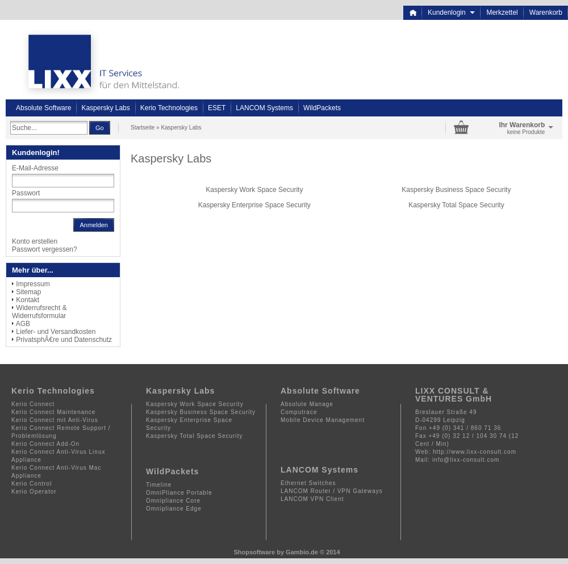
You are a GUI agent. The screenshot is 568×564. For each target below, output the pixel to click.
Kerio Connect (33, 404)
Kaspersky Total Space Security (456, 205)
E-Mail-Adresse (35, 168)
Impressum (32, 284)
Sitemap (28, 292)
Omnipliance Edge (174, 508)
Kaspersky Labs (105, 108)
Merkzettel (501, 12)
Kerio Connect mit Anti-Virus (54, 420)
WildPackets (322, 108)
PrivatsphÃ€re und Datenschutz (64, 340)
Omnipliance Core (173, 501)
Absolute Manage (307, 404)
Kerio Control (31, 484)
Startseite (142, 127)
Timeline (159, 485)
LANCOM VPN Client (312, 499)
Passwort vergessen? (44, 249)
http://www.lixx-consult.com (474, 452)
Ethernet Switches (308, 483)
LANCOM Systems (264, 108)
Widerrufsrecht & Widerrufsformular (39, 312)
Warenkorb (545, 12)
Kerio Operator (34, 491)
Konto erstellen (34, 241)
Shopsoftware (254, 552)
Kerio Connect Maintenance (53, 412)
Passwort (26, 193)
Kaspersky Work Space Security (254, 190)
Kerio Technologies (169, 108)
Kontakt (27, 300)
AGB (23, 324)
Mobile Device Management (323, 420)
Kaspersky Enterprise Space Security (254, 205)
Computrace (299, 412)
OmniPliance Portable (179, 493)
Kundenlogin (451, 12)
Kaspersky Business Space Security (456, 190)
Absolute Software (43, 108)
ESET (216, 108)
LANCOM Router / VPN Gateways (332, 491)
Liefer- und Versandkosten (55, 332)
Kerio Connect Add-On (45, 444)
